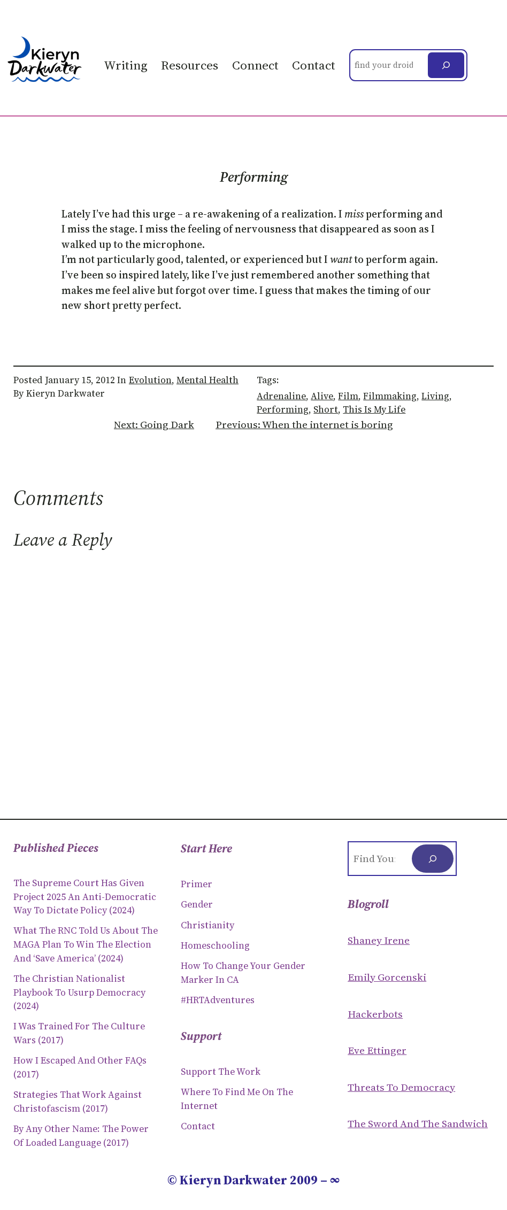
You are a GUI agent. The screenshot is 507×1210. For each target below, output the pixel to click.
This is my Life (374, 409)
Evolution (150, 380)
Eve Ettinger (377, 1050)
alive (322, 396)
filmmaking (390, 396)
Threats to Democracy (401, 1087)
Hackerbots (375, 1014)
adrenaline (281, 396)
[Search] (446, 65)
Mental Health (207, 380)
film (348, 396)
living (435, 396)
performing (283, 409)
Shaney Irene (379, 940)
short (325, 409)
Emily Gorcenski (387, 977)
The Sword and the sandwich (418, 1123)
